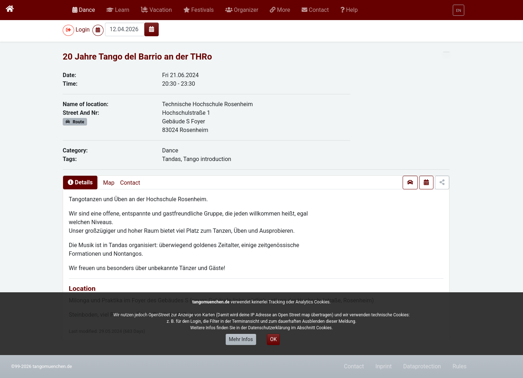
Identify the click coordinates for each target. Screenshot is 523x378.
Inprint (383, 366)
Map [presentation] (109, 182)
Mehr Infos (241, 339)
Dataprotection (422, 366)
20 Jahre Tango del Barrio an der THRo (137, 57)
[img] (151, 29)
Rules (459, 366)
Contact (130, 182)
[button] (118, 10)
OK (273, 339)
